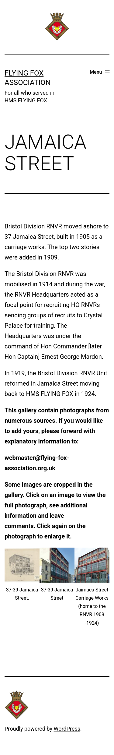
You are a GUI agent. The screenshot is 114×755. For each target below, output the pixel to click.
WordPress (67, 728)
